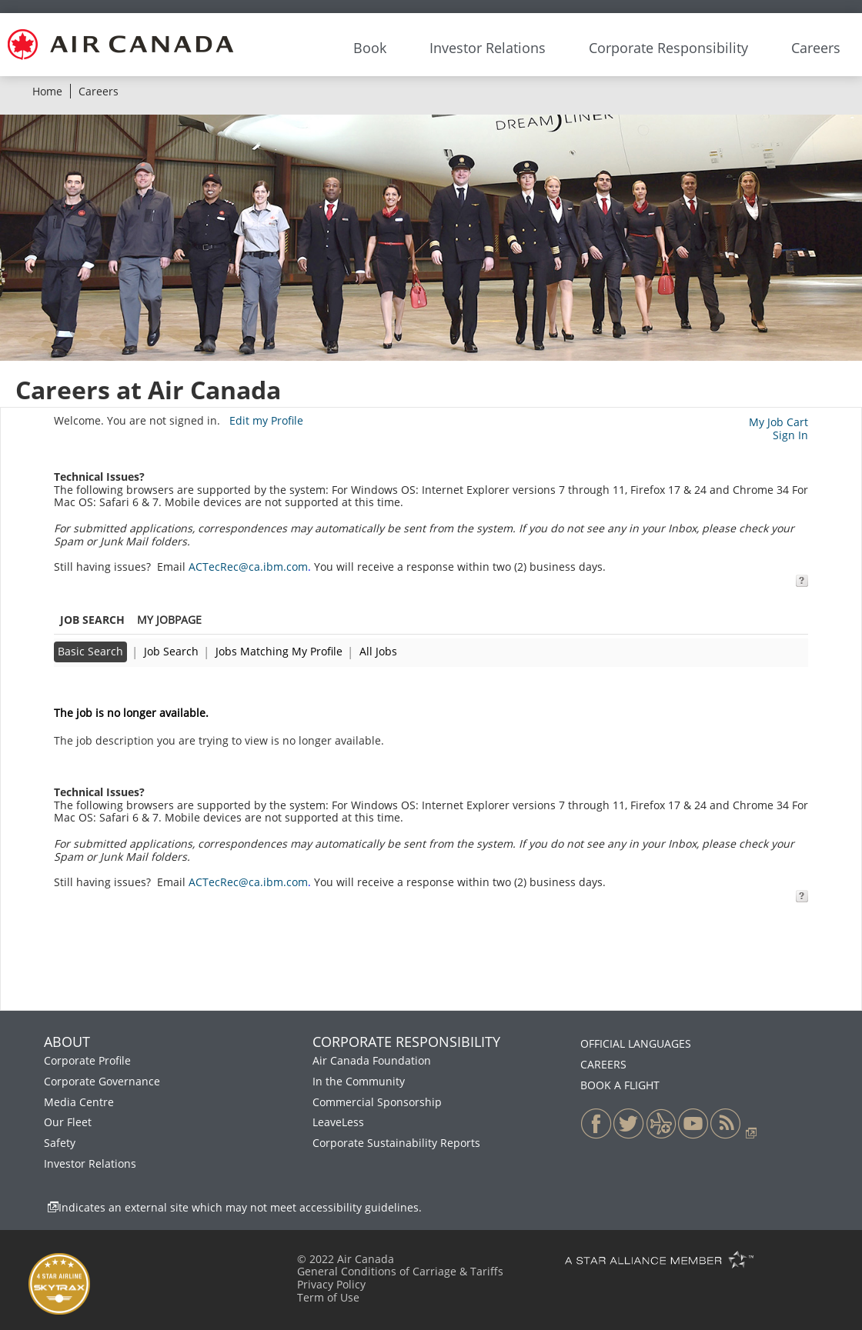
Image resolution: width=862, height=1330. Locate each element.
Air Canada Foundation (371, 1060)
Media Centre (79, 1102)
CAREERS (603, 1064)
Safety (59, 1142)
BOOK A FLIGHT (620, 1085)
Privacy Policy (331, 1284)
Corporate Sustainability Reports (396, 1142)
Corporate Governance (102, 1081)
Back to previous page (112, 687)
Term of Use (328, 1297)
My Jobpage (169, 619)
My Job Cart (778, 422)
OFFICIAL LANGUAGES (635, 1043)
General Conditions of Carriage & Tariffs (400, 1271)
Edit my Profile (266, 420)
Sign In (790, 435)
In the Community (358, 1081)
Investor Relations (90, 1163)
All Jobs (378, 651)
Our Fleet (68, 1122)
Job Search (171, 651)
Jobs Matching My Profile (279, 651)
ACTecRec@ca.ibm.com (248, 566)
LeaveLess (338, 1122)
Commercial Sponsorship (377, 1102)
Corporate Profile (87, 1060)
